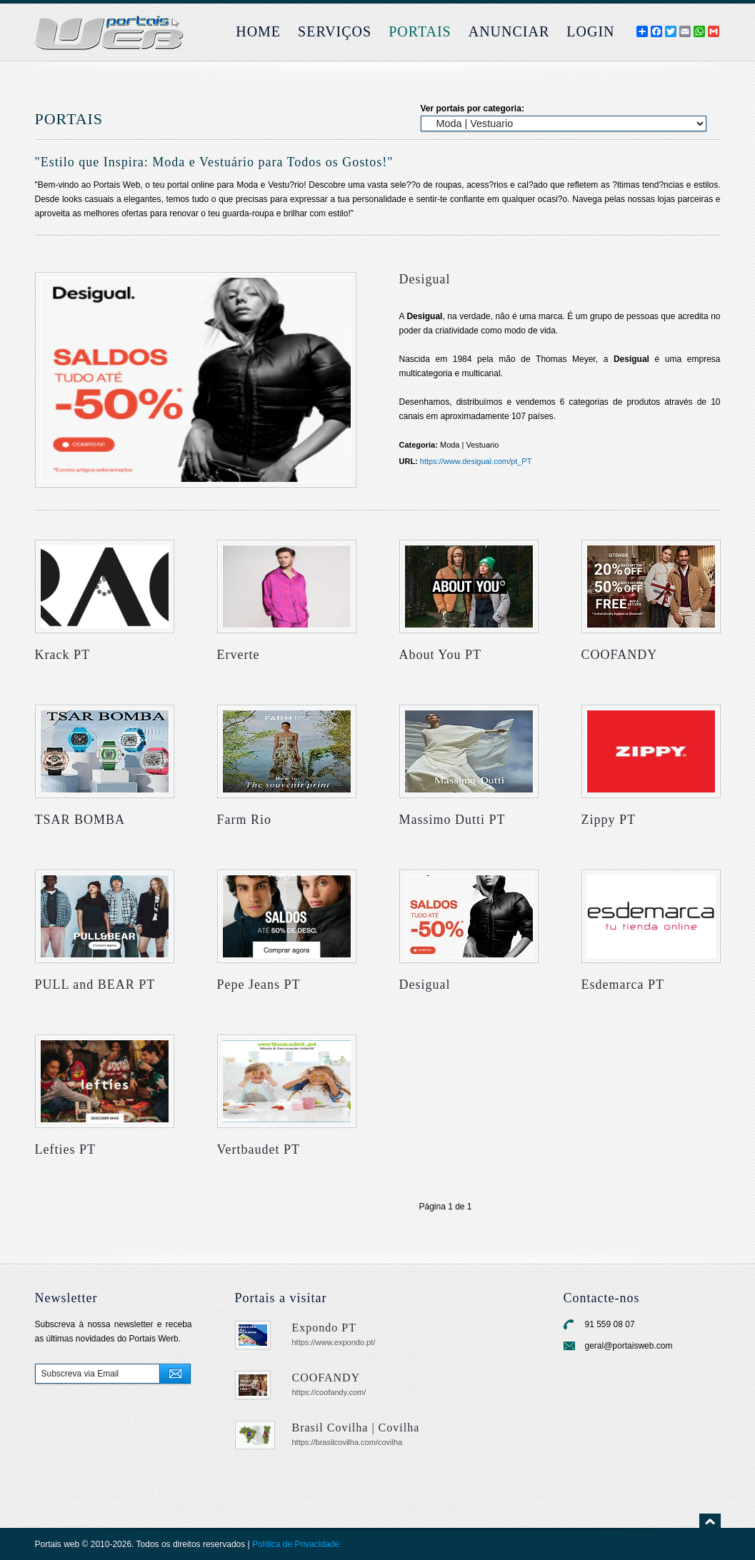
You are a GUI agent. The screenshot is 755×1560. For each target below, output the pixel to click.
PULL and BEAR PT (95, 984)
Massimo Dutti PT (452, 819)
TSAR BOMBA (80, 819)
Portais (420, 31)
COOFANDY (619, 655)
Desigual (425, 984)
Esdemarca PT (622, 984)
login (590, 31)
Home (258, 31)
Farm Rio (244, 819)
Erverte (238, 655)
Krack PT (62, 655)
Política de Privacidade (295, 1544)
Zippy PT (608, 819)
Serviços (334, 31)
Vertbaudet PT (258, 1149)
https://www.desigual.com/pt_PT (476, 461)
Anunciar (509, 31)
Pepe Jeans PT (259, 984)
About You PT (440, 655)
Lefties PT (65, 1149)
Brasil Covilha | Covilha (356, 1427)
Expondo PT (324, 1328)
